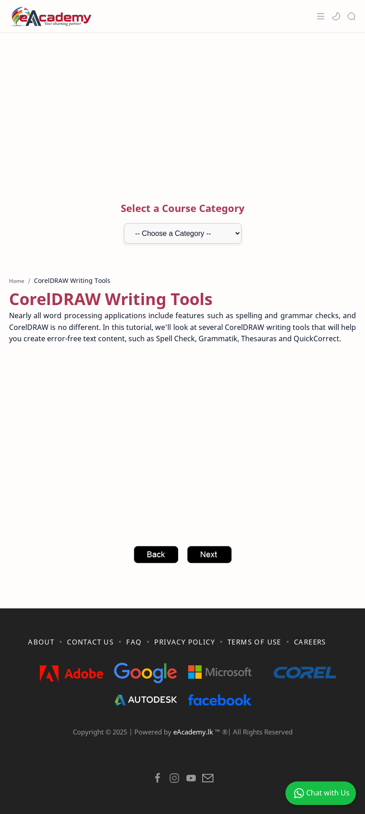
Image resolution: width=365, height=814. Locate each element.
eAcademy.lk (194, 731)
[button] (336, 16)
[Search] (351, 16)
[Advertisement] (182, 105)
